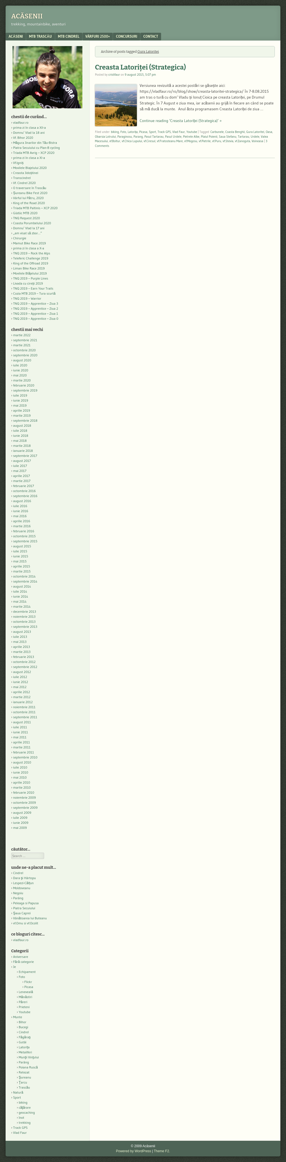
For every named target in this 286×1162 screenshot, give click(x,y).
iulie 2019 (20, 395)
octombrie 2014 (24, 576)
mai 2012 (20, 687)
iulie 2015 (20, 551)
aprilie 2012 (21, 692)
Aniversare (20, 957)
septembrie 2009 (25, 807)
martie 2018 (22, 445)
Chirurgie (19, 238)
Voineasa (257, 141)
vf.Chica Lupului (132, 141)
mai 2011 (20, 737)
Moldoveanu (21, 888)
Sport (152, 132)
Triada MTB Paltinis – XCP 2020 (35, 208)
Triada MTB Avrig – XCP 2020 (33, 153)
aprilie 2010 (21, 782)
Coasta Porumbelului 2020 (32, 223)
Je (14, 967)
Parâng (18, 898)
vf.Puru (216, 141)
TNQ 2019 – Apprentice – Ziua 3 (35, 303)
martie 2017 (21, 481)
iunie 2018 (20, 435)
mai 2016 (20, 516)
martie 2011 (21, 747)
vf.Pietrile (205, 141)
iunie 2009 (20, 822)
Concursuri (126, 36)
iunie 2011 (20, 732)
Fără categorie (23, 962)
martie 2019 (22, 415)
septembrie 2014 (25, 581)
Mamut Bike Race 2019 (29, 243)
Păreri (23, 1002)
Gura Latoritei (255, 132)
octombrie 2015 (24, 536)
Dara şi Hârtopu (24, 878)
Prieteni (24, 1007)
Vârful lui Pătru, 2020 (28, 198)
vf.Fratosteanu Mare (170, 141)
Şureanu (25, 1077)
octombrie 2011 (24, 712)
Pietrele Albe (191, 137)
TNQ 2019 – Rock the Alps (31, 253)
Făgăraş (25, 1037)
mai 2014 (20, 601)
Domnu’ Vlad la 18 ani (29, 132)
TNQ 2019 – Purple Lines (30, 278)
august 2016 (22, 501)
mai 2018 (20, 440)
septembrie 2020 (25, 355)
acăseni (16, 36)
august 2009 (22, 812)
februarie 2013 (23, 657)
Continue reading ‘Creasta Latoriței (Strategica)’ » (180, 120)
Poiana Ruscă (28, 1067)
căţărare (25, 1107)
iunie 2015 (20, 556)
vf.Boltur (114, 141)
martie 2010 (22, 787)
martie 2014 (22, 606)
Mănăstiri (25, 997)
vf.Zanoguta (242, 141)
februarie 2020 (23, 385)
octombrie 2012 (24, 662)
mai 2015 (20, 561)
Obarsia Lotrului (105, 137)
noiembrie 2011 (24, 707)
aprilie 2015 (21, 566)
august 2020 (22, 360)
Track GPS (164, 132)
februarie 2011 (23, 752)
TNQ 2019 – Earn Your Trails (33, 288)
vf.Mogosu (190, 141)
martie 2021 (21, 345)
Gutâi (22, 1042)
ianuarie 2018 (23, 450)
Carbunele (217, 132)
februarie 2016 (23, 531)
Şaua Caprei (22, 913)
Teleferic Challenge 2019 (30, 258)
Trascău (24, 1087)
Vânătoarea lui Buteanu (30, 918)
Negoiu (18, 893)
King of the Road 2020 (29, 203)
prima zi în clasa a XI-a (29, 158)
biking (115, 132)
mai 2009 (20, 827)
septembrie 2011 (25, 717)
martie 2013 (21, 652)
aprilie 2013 (21, 647)
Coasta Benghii (235, 132)
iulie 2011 (20, 727)
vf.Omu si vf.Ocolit (25, 923)
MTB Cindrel (68, 36)
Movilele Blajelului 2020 (30, 168)
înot (21, 1117)
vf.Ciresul (149, 141)
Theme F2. (162, 1151)
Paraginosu (124, 137)
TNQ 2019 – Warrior (27, 298)
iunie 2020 (20, 370)
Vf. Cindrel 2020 (24, 183)
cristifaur (114, 75)
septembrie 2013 (25, 626)
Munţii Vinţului (29, 1057)
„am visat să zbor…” (27, 233)
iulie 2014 (20, 591)
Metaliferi (25, 1052)
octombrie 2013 (24, 621)
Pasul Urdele (173, 137)
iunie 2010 (20, 772)
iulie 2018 (20, 430)
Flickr (28, 982)
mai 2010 (20, 777)
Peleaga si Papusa (26, 903)
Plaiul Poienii (209, 137)
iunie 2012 (20, 682)
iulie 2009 (20, 817)
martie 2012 (21, 697)
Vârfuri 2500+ (97, 36)
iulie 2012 (20, 677)
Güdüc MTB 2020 (25, 213)
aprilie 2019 (21, 410)
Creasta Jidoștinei (25, 173)
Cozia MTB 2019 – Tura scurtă (34, 293)
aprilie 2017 (21, 476)
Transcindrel (22, 178)
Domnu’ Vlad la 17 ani (28, 228)
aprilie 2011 (21, 742)
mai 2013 (20, 642)
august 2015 (22, 546)
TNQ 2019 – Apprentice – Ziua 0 (35, 318)
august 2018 (22, 425)
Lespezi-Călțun (23, 883)
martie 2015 (22, 571)
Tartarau (243, 137)
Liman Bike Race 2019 (29, 268)
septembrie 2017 (25, 456)
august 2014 (22, 586)
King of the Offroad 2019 (30, 263)
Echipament (27, 972)
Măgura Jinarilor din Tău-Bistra (35, 142)
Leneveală (26, 992)
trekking (25, 1122)
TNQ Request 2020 (26, 218)
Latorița (133, 132)
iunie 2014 (20, 596)
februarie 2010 (23, 792)
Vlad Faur (178, 132)
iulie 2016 (20, 506)
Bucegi (23, 1027)
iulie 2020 (20, 365)
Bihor (22, 1022)
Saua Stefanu (227, 137)
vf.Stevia (228, 141)
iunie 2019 (20, 400)
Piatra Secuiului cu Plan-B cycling (36, 147)
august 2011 (22, 722)
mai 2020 (20, 375)
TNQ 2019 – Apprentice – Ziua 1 (35, 313)
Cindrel (18, 873)
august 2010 (22, 762)
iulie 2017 (20, 466)
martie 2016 (22, 526)
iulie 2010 (20, 767)
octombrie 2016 (24, 491)
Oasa (269, 132)
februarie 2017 (23, 486)
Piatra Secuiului (24, 908)
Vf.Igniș (18, 163)
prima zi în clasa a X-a (28, 248)
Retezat (24, 1072)
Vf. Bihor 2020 (23, 137)
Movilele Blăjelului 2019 (30, 273)
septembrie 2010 (25, 757)
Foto (123, 132)
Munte (17, 1017)
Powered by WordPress (133, 1151)
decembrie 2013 (24, 611)
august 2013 (22, 631)
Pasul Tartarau (154, 137)
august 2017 (22, 461)
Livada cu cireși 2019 (28, 283)
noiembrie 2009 (24, 797)
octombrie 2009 (24, 802)
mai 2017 (20, 471)
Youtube (191, 132)
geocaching (27, 1112)
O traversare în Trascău (29, 188)
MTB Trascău (40, 36)
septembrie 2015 (25, 541)
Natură (18, 1092)
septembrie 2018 (25, 420)
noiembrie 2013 (24, 616)
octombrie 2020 (24, 350)
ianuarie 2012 (23, 702)
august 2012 (22, 672)
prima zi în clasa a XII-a (29, 127)
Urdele (255, 137)
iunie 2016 (20, 511)
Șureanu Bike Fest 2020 (30, 193)
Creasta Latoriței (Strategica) (140, 67)
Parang (138, 137)
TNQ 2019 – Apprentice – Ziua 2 (35, 308)
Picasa (143, 132)
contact (150, 36)
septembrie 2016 (25, 496)
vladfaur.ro (20, 122)
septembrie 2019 (25, 390)
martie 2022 (21, 335)
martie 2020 (22, 380)
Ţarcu (23, 1082)
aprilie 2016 (21, 521)
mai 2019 (20, 405)
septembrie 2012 (25, 667)
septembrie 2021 (25, 340)
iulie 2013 (20, 636)
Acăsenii (27, 16)
